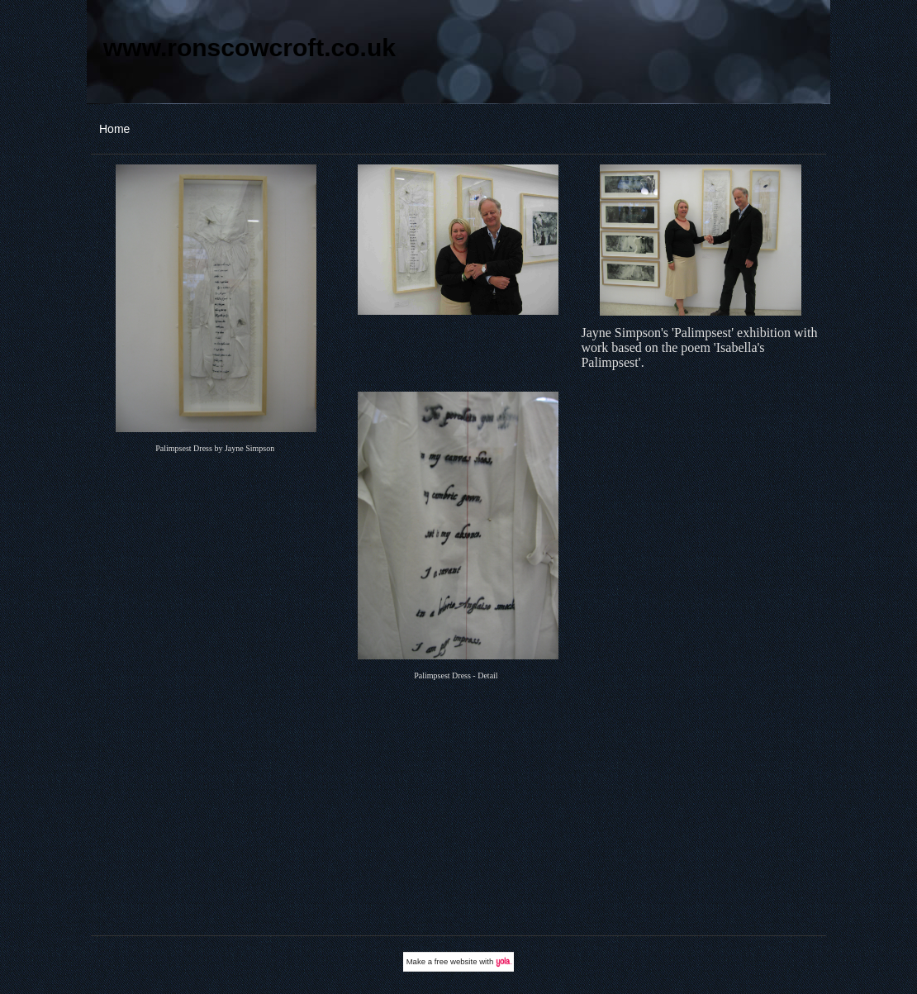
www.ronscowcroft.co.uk (249, 47)
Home (114, 129)
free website (456, 961)
